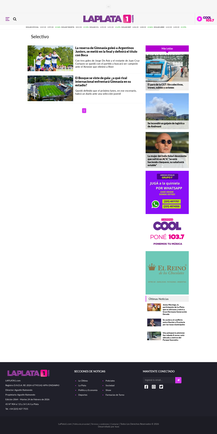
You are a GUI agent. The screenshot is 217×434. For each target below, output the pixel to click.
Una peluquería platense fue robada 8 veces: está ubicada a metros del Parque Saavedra (174, 336)
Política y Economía (87, 390)
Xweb (117, 427)
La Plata (82, 385)
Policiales (110, 380)
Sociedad (110, 385)
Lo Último (83, 380)
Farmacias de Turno (115, 394)
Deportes (82, 394)
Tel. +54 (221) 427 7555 (16, 408)
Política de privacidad (81, 424)
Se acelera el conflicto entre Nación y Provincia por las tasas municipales (174, 322)
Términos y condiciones (100, 424)
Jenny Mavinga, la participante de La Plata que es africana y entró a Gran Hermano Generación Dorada (175, 309)
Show (108, 390)
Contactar (115, 424)
